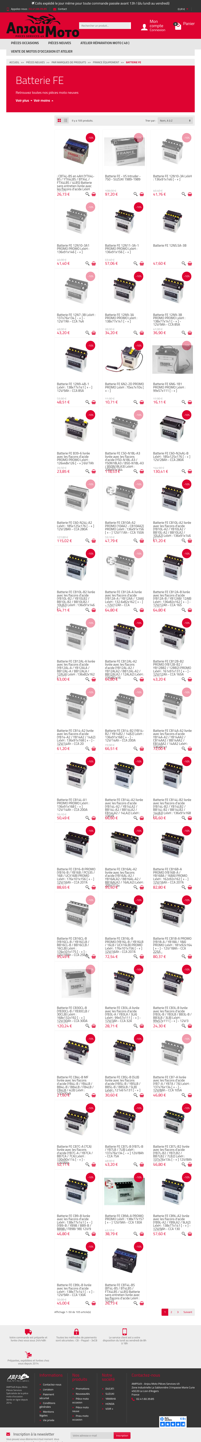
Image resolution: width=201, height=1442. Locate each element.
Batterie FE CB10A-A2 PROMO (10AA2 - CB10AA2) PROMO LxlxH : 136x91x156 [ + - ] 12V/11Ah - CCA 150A (124, 527)
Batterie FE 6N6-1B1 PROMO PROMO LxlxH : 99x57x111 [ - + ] (169, 387)
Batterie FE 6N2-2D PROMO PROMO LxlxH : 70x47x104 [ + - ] (124, 387)
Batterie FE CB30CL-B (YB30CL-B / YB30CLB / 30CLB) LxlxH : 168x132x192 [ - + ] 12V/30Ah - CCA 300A (73, 1014)
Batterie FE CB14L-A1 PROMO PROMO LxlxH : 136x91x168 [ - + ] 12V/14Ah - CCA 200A (73, 805)
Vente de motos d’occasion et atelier (41, 51)
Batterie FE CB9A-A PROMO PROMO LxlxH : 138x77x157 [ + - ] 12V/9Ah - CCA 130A (124, 1219)
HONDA (109, 1383)
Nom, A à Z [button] (166, 120)
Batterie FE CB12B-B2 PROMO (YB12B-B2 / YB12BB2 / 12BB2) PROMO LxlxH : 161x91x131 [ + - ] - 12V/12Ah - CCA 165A (172, 667)
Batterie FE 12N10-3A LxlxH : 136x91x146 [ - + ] (172, 177)
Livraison (48, 1369)
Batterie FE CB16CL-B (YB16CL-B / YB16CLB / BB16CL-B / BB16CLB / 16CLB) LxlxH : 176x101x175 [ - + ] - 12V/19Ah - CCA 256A (73, 946)
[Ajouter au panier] (93, 194)
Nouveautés (83, 1373)
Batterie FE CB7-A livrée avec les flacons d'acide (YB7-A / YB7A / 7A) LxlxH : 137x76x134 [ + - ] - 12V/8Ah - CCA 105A (171, 1083)
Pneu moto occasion (80, 1397)
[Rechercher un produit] (104, 25)
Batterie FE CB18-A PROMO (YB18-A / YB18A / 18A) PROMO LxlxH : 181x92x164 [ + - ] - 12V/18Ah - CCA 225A (172, 944)
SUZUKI (109, 1373)
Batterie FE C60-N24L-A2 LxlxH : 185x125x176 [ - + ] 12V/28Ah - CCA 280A (75, 525)
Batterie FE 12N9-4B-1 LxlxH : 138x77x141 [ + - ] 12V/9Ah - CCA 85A (74, 387)
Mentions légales (46, 1393)
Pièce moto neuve (80, 1389)
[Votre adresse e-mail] (92, 1415)
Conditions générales (47, 1384)
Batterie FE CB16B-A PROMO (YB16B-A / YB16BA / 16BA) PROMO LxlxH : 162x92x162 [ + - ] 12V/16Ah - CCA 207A (170, 875)
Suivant (188, 1312)
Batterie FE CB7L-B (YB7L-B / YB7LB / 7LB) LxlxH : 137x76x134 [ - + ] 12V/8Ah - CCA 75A (124, 1151)
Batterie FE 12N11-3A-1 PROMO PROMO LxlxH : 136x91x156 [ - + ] (122, 248)
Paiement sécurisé (46, 1376)
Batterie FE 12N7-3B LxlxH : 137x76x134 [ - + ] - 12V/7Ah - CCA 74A (76, 318)
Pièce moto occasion (80, 1380)
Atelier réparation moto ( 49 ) (104, 43)
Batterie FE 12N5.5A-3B (169, 245)
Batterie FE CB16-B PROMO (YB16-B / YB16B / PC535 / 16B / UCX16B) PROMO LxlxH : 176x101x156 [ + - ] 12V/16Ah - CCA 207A (76, 875)
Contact (60, 8)
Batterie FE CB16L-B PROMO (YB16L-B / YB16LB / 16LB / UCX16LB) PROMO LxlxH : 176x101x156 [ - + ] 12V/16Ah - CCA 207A (124, 944)
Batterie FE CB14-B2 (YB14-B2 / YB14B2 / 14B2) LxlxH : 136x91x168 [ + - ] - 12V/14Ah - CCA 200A (124, 735)
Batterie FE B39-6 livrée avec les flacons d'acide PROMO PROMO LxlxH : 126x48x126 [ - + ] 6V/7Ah (75, 458)
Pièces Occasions (25, 43)
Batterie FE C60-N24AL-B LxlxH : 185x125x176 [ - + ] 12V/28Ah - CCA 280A (171, 456)
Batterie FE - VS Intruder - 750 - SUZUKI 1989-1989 (123, 177)
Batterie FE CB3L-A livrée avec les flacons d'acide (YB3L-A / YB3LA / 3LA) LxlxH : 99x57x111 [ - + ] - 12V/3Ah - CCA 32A (123, 1014)
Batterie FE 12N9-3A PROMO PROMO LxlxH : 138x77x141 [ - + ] (121, 318)
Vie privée (48, 1400)
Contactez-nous (52, 1364)
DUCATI (109, 1368)
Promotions (82, 1368)
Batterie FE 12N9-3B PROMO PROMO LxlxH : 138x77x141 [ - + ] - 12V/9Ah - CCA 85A (169, 320)
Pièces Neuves (59, 43)
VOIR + (109, 1388)
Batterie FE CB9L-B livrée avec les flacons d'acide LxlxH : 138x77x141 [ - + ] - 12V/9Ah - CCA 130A (75, 1290)
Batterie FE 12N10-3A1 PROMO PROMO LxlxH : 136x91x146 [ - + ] (73, 248)
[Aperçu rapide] (87, 194)
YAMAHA (110, 1378)
